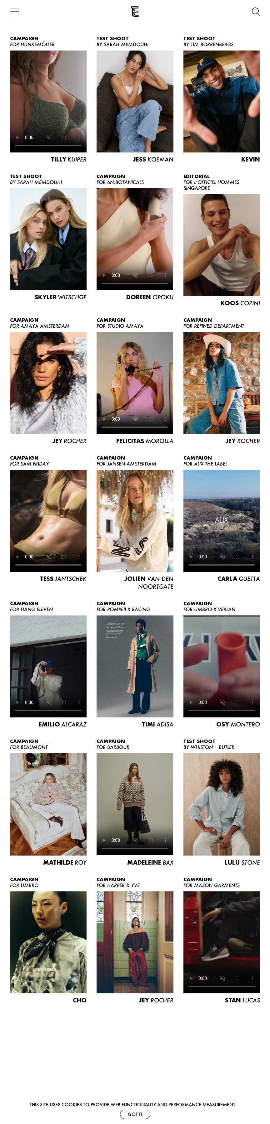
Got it (135, 1114)
